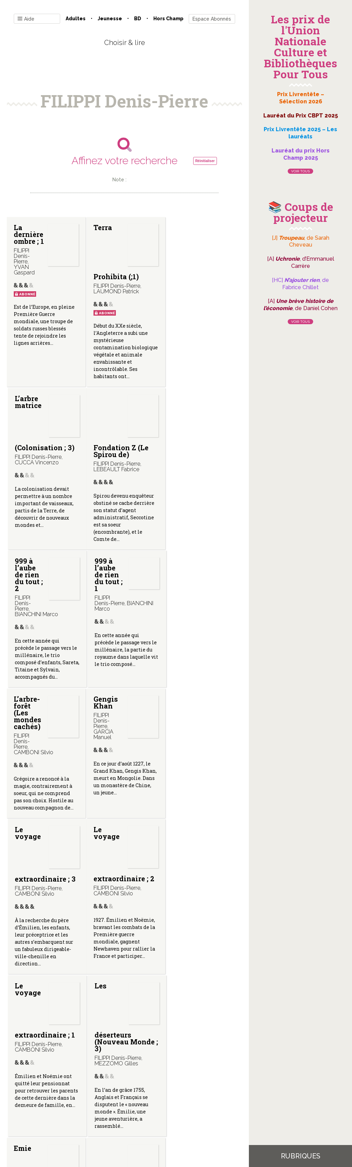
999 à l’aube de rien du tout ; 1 (185, 412)
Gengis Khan (104, 564)
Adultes (76, 18)
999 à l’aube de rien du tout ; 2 (106, 412)
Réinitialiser (205, 161)
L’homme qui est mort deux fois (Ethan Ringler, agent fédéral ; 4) (121, 944)
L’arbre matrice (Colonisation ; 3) (201, 252)
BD (137, 18)
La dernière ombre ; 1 (44, 252)
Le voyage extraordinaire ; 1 (122, 742)
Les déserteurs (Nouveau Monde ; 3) (202, 748)
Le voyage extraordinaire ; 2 (44, 742)
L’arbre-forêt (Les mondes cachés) (27, 574)
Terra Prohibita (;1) (115, 252)
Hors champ (168, 18)
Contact (47, 1097)
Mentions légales (140, 1097)
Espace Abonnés (211, 19)
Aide (26, 19)
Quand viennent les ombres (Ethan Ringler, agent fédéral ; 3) (196, 917)
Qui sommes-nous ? (88, 1097)
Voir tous (300, 171)
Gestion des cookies (190, 1097)
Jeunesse (110, 18)
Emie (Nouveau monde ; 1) (45, 907)
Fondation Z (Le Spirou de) (41, 451)
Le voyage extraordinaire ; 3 (201, 585)
